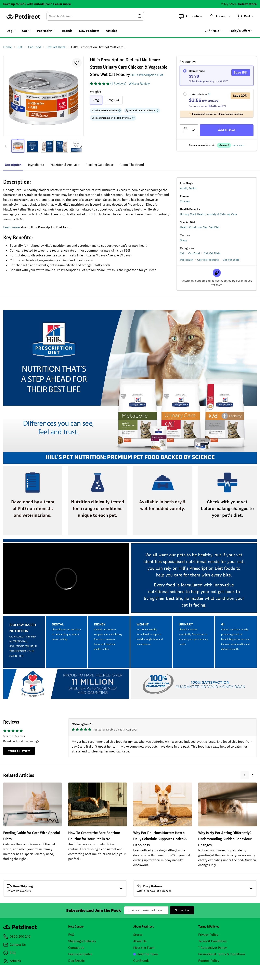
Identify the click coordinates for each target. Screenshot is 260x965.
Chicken (185, 201)
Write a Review (139, 83)
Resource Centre (80, 954)
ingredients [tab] (36, 165)
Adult (183, 188)
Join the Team (145, 954)
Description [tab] (13, 165)
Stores (138, 934)
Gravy (183, 240)
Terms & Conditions (212, 941)
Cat (182, 253)
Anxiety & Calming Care (222, 214)
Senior (192, 188)
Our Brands (141, 960)
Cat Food (194, 253)
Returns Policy (208, 960)
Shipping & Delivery (82, 941)
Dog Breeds (76, 960)
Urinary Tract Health (192, 214)
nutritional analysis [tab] (65, 165)
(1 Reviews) (118, 83)
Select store (247, 4)
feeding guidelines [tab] (99, 165)
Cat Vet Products (208, 260)
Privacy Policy (208, 934)
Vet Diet (214, 227)
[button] (191, 16)
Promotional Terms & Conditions (221, 954)
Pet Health (186, 260)
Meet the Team (144, 947)
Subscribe (182, 910)
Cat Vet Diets (212, 253)
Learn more (62, 4)
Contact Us (76, 947)
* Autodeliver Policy (212, 947)
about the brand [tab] (131, 165)
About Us (140, 941)
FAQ (71, 934)
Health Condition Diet (194, 227)
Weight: (95, 92)
